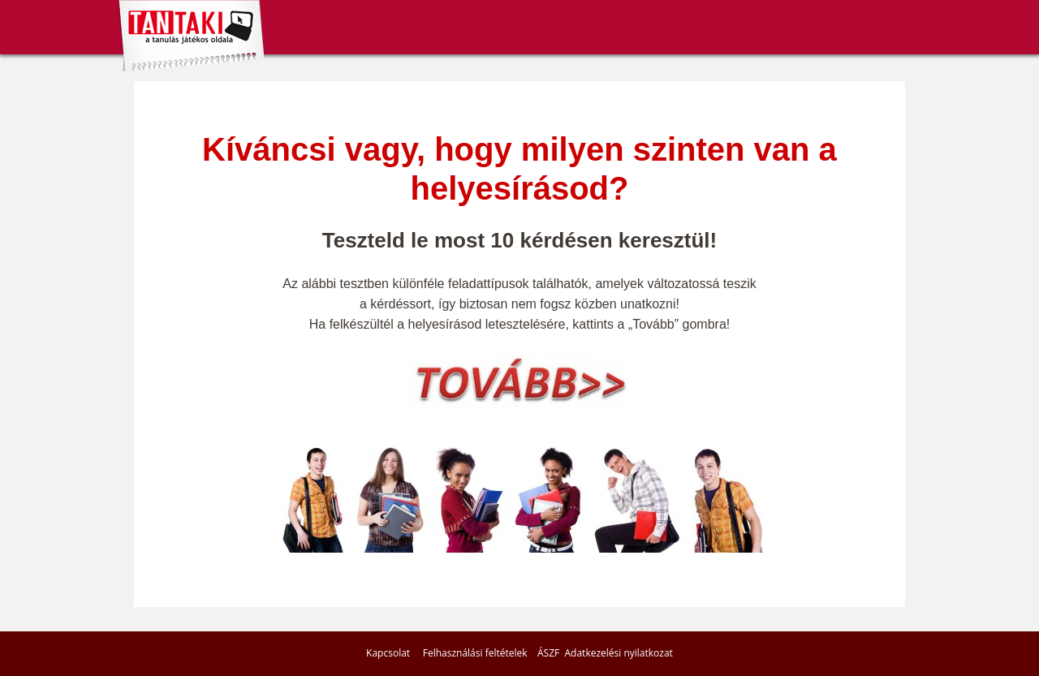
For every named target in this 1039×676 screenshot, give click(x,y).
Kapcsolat (388, 653)
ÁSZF (548, 653)
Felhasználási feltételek (475, 653)
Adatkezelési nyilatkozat (619, 653)
